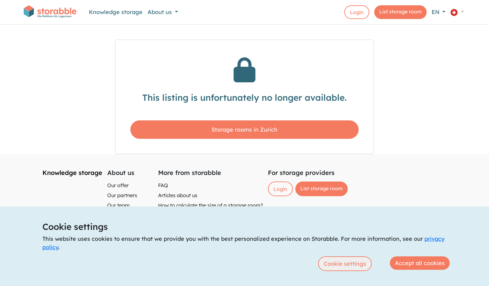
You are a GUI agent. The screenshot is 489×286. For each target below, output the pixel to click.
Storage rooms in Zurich (244, 129)
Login (357, 12)
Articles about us (177, 195)
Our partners (122, 195)
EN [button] (436, 12)
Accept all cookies (420, 263)
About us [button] (160, 12)
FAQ (163, 185)
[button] (457, 12)
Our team (118, 205)
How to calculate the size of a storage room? (210, 205)
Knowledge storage (116, 12)
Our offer (118, 185)
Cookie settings (345, 263)
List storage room (400, 11)
